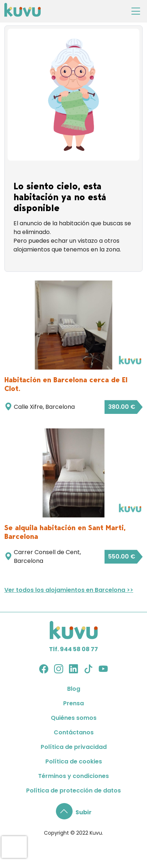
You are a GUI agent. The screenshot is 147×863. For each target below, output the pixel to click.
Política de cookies (73, 761)
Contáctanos (74, 732)
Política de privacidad (74, 747)
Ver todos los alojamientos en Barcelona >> (68, 590)
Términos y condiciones (73, 776)
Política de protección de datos (73, 790)
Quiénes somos (74, 718)
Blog (73, 689)
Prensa (73, 703)
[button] (73, 812)
